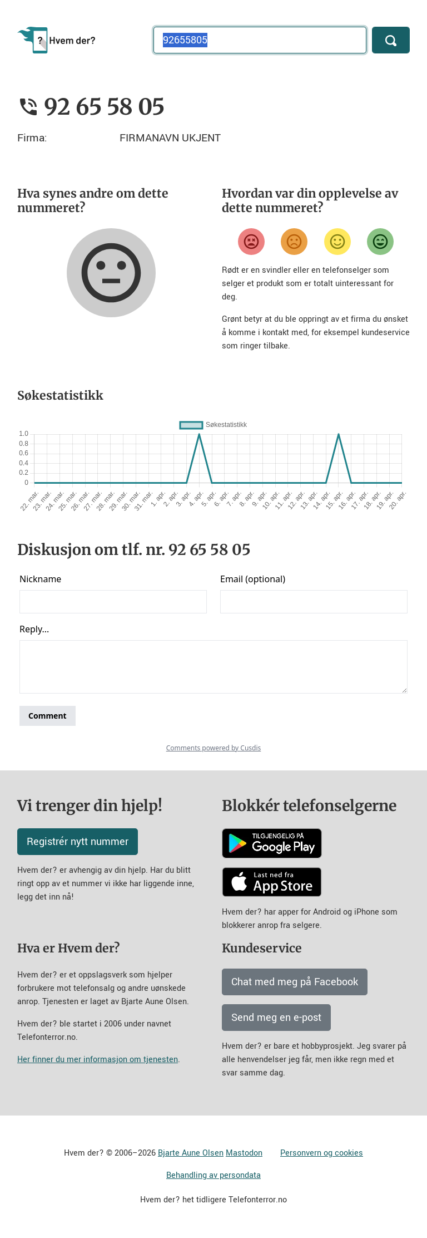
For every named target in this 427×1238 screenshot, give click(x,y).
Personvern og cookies (321, 1153)
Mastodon (244, 1153)
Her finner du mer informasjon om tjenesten (97, 1059)
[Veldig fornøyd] (380, 241)
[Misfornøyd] (294, 241)
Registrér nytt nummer (77, 841)
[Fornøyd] (337, 241)
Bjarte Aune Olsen (191, 1153)
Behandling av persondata (213, 1175)
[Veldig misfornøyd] (251, 241)
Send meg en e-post (276, 1017)
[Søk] (391, 40)
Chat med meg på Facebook (294, 982)
